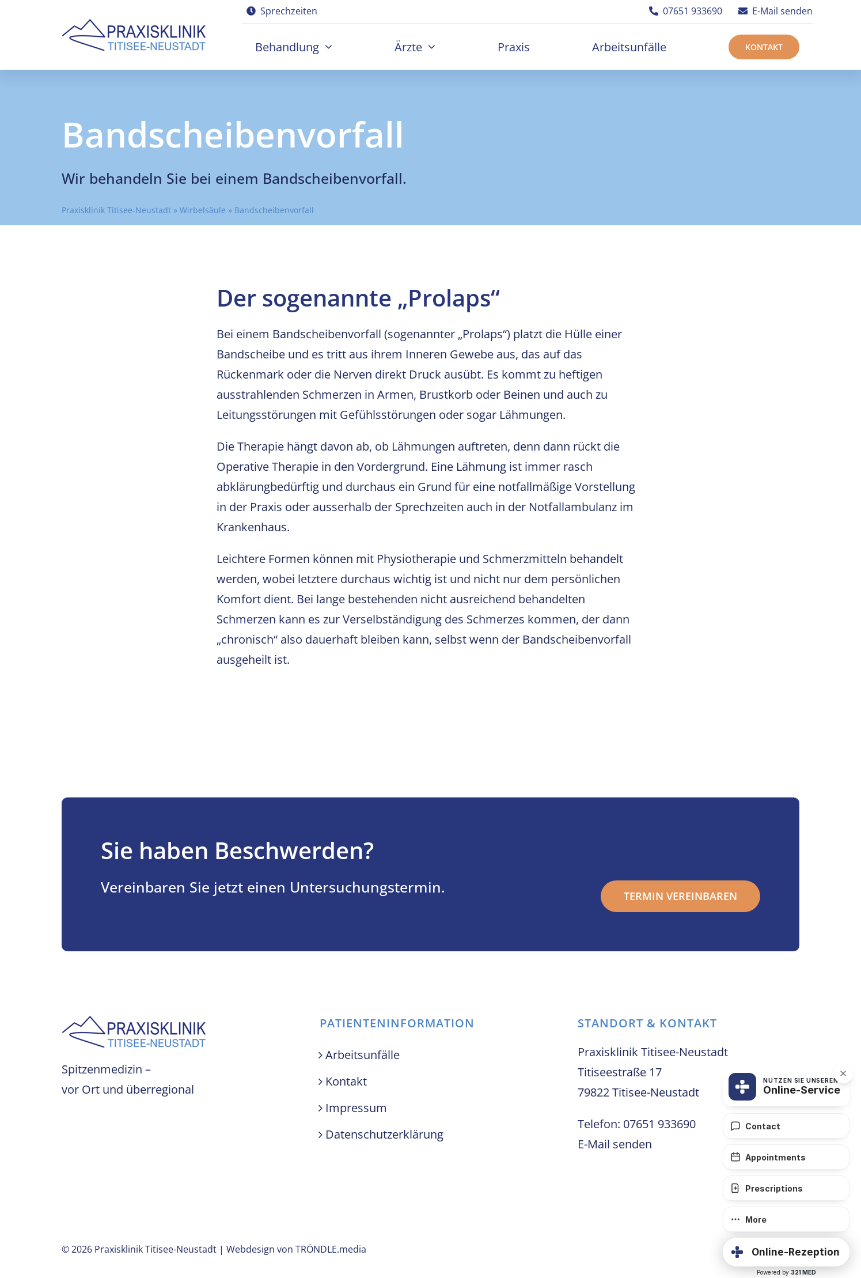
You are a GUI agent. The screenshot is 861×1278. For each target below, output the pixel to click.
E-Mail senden (615, 1144)
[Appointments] (786, 1157)
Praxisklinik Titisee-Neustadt (116, 210)
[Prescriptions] (786, 1188)
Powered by (786, 1272)
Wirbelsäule (203, 210)
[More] (786, 1219)
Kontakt (346, 1081)
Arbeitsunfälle (362, 1055)
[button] (786, 1252)
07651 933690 (659, 1124)
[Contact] (786, 1126)
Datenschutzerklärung (384, 1134)
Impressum (356, 1108)
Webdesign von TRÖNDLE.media (296, 1249)
